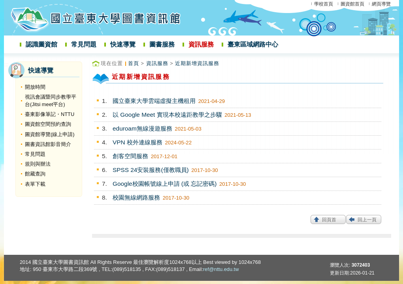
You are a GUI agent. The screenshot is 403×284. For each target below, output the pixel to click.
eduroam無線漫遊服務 (142, 128)
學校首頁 (323, 4)
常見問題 (83, 44)
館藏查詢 (35, 174)
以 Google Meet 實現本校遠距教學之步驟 (167, 114)
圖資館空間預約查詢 (48, 124)
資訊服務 (201, 44)
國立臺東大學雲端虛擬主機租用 (154, 100)
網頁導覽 (381, 4)
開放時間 (35, 87)
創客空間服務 (130, 156)
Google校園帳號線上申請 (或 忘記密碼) (165, 183)
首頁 (133, 63)
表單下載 (35, 184)
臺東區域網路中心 (253, 44)
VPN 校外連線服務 (137, 142)
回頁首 (329, 219)
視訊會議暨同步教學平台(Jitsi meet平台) (50, 100)
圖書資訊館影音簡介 (48, 144)
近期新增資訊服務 (197, 63)
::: (6, 64)
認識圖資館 (41, 44)
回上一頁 (367, 219)
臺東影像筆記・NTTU (49, 114)
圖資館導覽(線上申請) (50, 134)
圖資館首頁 (352, 4)
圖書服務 (162, 44)
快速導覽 (123, 44)
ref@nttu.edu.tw (221, 269)
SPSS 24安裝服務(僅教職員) (151, 169)
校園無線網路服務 (136, 197)
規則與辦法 (38, 164)
